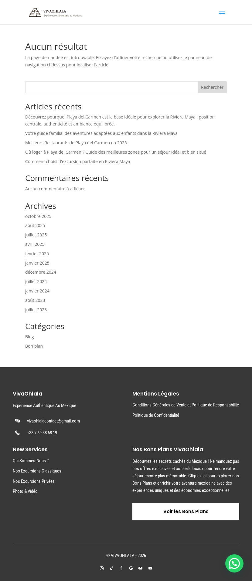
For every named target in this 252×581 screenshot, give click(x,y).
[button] (234, 563)
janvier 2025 (37, 263)
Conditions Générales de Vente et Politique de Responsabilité (185, 405)
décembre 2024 (40, 272)
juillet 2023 (36, 309)
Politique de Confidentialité (155, 415)
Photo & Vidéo (25, 491)
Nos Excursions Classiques (37, 471)
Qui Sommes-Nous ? (31, 460)
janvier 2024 (37, 291)
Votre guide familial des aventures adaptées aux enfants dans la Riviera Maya (101, 133)
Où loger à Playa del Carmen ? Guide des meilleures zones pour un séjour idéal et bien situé (115, 152)
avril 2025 (34, 244)
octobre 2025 (38, 216)
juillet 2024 (36, 281)
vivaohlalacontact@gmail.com (53, 421)
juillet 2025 (36, 235)
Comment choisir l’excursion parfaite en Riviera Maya (77, 161)
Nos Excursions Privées (34, 481)
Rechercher (212, 87)
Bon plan (34, 346)
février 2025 (37, 253)
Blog (29, 336)
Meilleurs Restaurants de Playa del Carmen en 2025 (76, 142)
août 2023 (35, 300)
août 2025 (35, 225)
